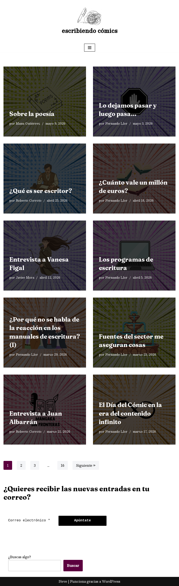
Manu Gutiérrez (28, 123)
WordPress (111, 581)
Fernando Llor (116, 123)
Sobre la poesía (32, 114)
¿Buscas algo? (19, 557)
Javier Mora (25, 277)
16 (62, 465)
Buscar (73, 565)
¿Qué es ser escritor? (40, 191)
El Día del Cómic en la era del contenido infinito (130, 413)
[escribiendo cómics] (89, 21)
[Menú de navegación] (89, 48)
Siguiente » (86, 465)
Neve (63, 581)
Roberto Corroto (28, 200)
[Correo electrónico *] (30, 521)
